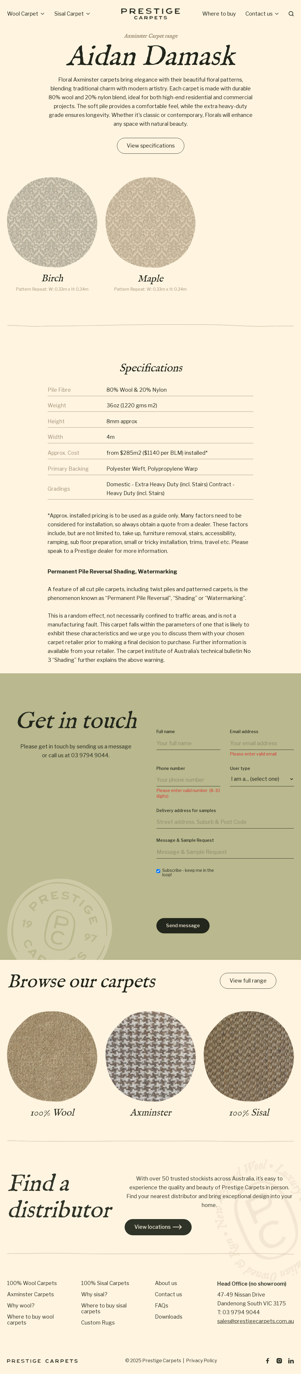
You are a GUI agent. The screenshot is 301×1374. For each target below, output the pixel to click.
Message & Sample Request (185, 850)
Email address (244, 741)
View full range (248, 981)
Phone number (170, 778)
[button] (26, 13)
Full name (165, 741)
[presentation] (201, 908)
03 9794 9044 (89, 761)
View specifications (151, 146)
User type (240, 778)
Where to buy (219, 14)
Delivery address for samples (186, 820)
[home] (150, 13)
